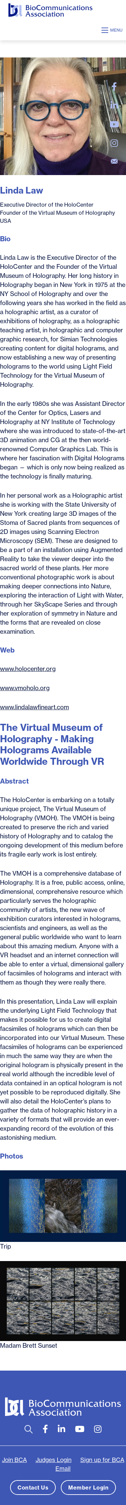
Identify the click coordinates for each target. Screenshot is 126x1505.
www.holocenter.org (28, 669)
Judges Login (54, 1460)
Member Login (88, 1487)
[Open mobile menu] (112, 30)
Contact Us (32, 1487)
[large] (114, 86)
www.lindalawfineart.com (34, 707)
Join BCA (14, 1460)
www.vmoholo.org (25, 688)
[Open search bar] (29, 1429)
